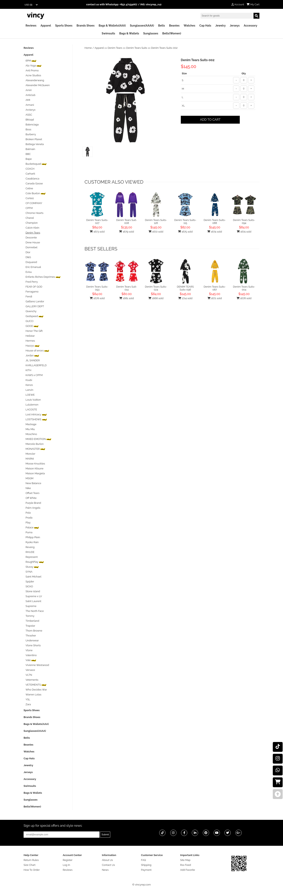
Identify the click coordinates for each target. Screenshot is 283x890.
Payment (146, 869)
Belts (161, 25)
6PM (31, 60)
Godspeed (34, 316)
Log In (66, 864)
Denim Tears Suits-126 (156, 221)
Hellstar (30, 335)
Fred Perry (32, 281)
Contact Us (108, 864)
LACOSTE (31, 409)
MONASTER (35, 448)
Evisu (29, 271)
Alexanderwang (35, 80)
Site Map (185, 860)
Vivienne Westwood (37, 665)
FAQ (143, 860)
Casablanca (32, 178)
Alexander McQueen (38, 85)
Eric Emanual (33, 267)
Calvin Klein (32, 227)
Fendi (29, 296)
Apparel (45, 25)
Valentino (31, 655)
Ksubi (29, 380)
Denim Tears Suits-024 (156, 288)
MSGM (29, 478)
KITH (28, 370)
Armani (30, 104)
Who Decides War (36, 689)
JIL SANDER (33, 360)
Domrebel (31, 247)
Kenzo (29, 384)
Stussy (32, 566)
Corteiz (30, 198)
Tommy (30, 615)
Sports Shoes (64, 25)
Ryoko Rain (32, 542)
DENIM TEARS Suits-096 (185, 288)
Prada (29, 517)
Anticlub (30, 95)
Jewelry (220, 25)
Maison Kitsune (34, 468)
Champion (32, 222)
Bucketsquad (36, 163)
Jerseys (235, 25)
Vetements (32, 679)
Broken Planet (34, 139)
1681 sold (126, 298)
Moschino (31, 434)
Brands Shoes (85, 25)
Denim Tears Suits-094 (244, 221)
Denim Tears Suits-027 (97, 221)
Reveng (30, 547)
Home (88, 47)
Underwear (32, 640)
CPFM (29, 208)
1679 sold (126, 231)
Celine (29, 188)
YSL (28, 699)
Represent (32, 556)
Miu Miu (30, 429)
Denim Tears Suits (136, 47)
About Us (107, 860)
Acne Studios (33, 75)
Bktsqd (30, 119)
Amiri (29, 90)
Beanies (174, 25)
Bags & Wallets (129, 33)
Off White (31, 497)
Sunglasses (150, 33)
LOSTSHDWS (36, 419)
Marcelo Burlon (35, 443)
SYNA (29, 571)
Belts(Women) (171, 33)
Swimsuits (108, 33)
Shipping (146, 864)
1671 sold (215, 298)
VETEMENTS (36, 684)
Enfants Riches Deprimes (43, 276)
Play (28, 522)
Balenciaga (32, 124)
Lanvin (29, 389)
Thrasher (31, 635)
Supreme (31, 606)
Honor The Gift (34, 330)
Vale (31, 660)
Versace (30, 669)
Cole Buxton (36, 193)
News (105, 869)
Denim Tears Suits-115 (185, 221)
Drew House (33, 242)
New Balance (33, 483)
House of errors (37, 350)
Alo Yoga (33, 65)
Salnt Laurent (33, 601)
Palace (32, 527)
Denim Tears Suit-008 (126, 221)
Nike (28, 488)
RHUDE (30, 552)
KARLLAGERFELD (36, 365)
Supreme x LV (34, 596)
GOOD (32, 326)
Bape (29, 158)
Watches (189, 25)
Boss (28, 129)
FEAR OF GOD (34, 286)
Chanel (30, 217)
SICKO (29, 586)
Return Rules (31, 860)
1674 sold (214, 231)
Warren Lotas (33, 694)
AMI (28, 99)
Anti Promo (32, 70)
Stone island (33, 591)
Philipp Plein (33, 537)
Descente (31, 237)
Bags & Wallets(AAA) (112, 25)
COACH (30, 168)
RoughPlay (35, 561)
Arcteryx (30, 109)
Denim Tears (115, 47)
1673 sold (97, 231)
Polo (28, 512)
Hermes (30, 340)
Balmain (30, 149)
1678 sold (97, 298)
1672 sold (156, 231)
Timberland (32, 620)
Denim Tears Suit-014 (126, 288)
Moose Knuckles (35, 463)
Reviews (31, 25)
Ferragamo (32, 291)
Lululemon (32, 404)
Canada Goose (34, 183)
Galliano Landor (35, 301)
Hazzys (33, 345)
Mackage (31, 424)
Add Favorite (187, 869)
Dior (28, 252)
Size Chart (29, 864)
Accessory (250, 25)
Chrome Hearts (34, 212)
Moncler (30, 453)
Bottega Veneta (35, 144)
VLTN (29, 674)
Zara (28, 704)
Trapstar (30, 625)
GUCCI (29, 321)
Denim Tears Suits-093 (97, 288)
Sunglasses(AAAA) (142, 25)
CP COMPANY (34, 203)
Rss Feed (185, 864)
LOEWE (30, 394)
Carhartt (30, 173)
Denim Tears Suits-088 (215, 221)
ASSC (29, 114)
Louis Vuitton (33, 399)
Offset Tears (33, 493)
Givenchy (31, 311)
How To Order (32, 869)
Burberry (31, 134)
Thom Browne (34, 630)
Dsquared (31, 262)
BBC (28, 154)
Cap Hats (205, 25)
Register (68, 860)
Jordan (32, 355)
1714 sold (185, 298)
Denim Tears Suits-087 (215, 288)
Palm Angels (33, 507)
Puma (29, 532)
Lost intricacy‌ (36, 414)
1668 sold (155, 298)
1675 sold (185, 231)
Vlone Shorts (33, 645)
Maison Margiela (35, 473)
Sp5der (30, 581)
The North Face (35, 611)
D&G (28, 257)
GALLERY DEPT (35, 306)
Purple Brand (33, 502)
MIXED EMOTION (38, 439)
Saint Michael (33, 576)
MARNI (30, 458)
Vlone (29, 650)
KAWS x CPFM (34, 375)
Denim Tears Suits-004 (244, 288)
